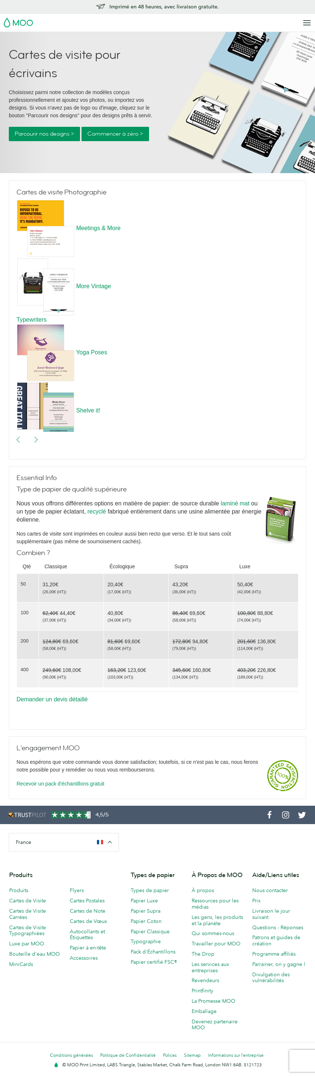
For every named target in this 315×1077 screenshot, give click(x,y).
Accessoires (84, 958)
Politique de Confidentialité (128, 1055)
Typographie (146, 941)
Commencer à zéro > (115, 134)
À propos (203, 890)
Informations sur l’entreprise (236, 1055)
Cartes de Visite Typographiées (27, 930)
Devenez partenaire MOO (215, 1024)
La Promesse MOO (213, 1001)
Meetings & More (98, 228)
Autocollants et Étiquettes (87, 934)
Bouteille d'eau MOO (34, 954)
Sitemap (192, 1055)
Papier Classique (150, 931)
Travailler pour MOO (216, 943)
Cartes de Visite (27, 900)
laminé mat (236, 503)
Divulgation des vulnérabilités (271, 977)
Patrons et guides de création (276, 940)
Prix (256, 900)
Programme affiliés (274, 954)
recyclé (96, 511)
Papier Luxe (144, 900)
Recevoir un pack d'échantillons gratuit (60, 784)
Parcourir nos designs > (44, 134)
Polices (170, 1055)
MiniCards (21, 964)
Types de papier (150, 890)
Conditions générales (71, 1055)
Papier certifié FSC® (154, 962)
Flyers (77, 890)
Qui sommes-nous (213, 933)
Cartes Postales (87, 900)
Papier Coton (146, 921)
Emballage (204, 1011)
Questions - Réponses (277, 927)
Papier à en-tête (88, 947)
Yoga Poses (91, 352)
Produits (18, 890)
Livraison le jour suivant (271, 914)
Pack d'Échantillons (153, 951)
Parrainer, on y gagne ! (278, 964)
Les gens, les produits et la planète (217, 920)
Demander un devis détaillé (52, 699)
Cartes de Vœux (88, 921)
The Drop (203, 954)
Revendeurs (205, 980)
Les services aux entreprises (210, 967)
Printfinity (202, 990)
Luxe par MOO (26, 943)
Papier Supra (145, 911)
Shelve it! (88, 410)
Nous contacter (270, 890)
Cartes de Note (87, 911)
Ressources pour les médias (215, 903)
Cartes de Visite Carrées (27, 914)
